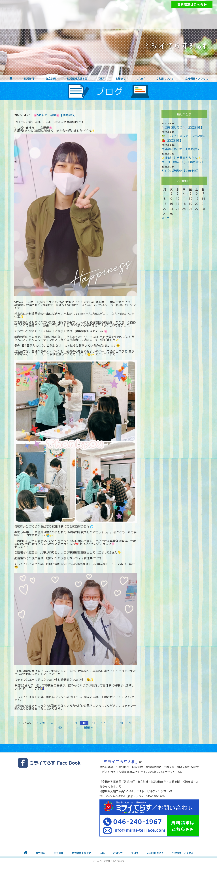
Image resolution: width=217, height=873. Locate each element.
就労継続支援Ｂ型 (77, 78)
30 (130, 723)
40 (60, 728)
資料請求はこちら (192, 4)
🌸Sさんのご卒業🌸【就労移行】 (55, 115)
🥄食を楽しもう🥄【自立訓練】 (182, 127)
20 (121, 723)
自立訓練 (51, 78)
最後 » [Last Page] (88, 728)
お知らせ (121, 78)
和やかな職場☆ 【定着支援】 (180, 171)
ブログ (141, 78)
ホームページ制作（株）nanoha (108, 860)
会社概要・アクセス (196, 78)
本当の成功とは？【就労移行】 (181, 149)
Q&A (101, 78)
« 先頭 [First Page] (41, 723)
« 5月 (165, 218)
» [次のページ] (77, 728)
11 (93, 723)
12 (103, 723)
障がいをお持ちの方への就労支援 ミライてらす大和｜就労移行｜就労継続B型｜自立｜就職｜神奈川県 (101, 14)
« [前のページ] (52, 723)
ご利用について (165, 78)
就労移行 (29, 78)
